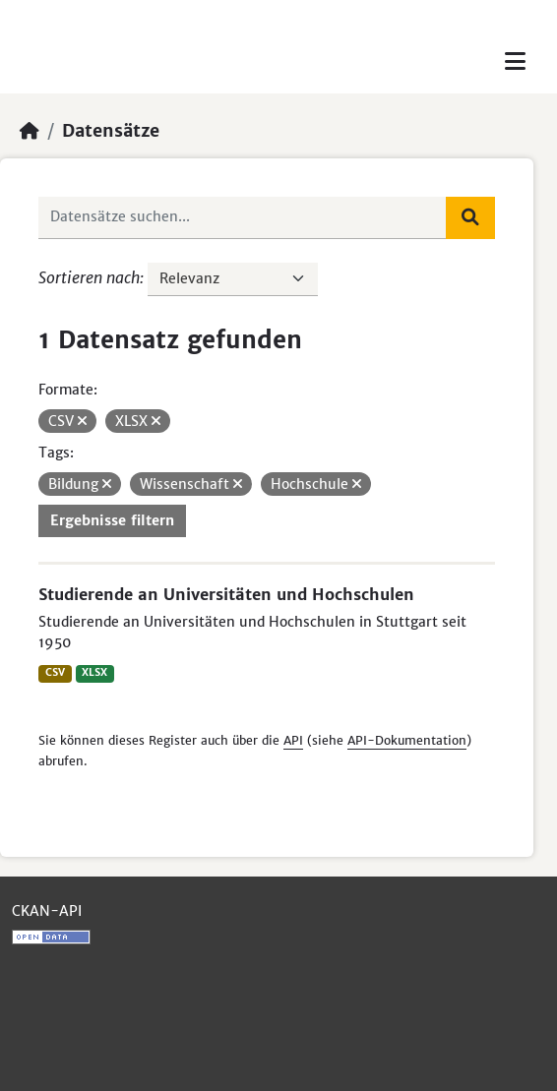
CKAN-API (47, 911)
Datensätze (110, 131)
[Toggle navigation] (515, 61)
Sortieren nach (89, 277)
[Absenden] (470, 217)
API (293, 740)
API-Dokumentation (406, 740)
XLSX (94, 672)
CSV (55, 672)
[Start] (29, 131)
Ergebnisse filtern (112, 520)
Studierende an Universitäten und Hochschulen (226, 594)
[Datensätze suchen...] (242, 217)
